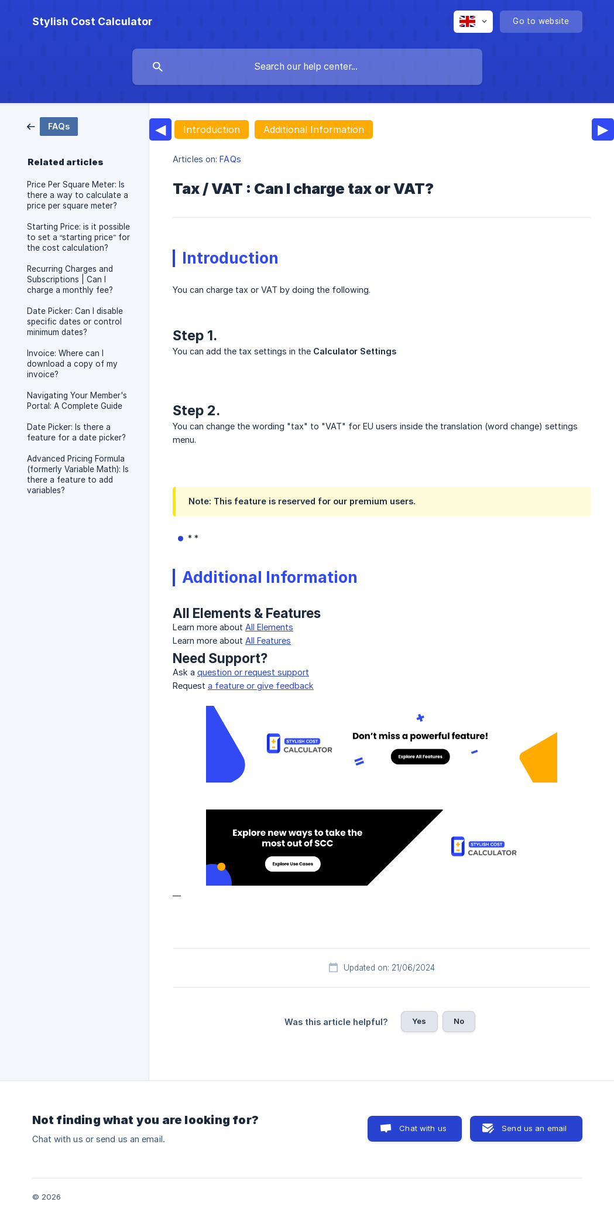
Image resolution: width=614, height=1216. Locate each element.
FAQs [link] (230, 159)
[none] (92, 22)
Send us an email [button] (534, 1128)
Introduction (211, 129)
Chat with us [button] (423, 1128)
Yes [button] (419, 1021)
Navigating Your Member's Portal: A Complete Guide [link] (77, 401)
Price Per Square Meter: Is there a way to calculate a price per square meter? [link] (77, 195)
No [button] (459, 1021)
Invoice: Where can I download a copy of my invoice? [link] (72, 364)
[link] (52, 125)
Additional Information (313, 129)
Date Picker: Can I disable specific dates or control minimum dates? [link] (75, 321)
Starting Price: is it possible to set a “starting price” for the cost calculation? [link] (78, 237)
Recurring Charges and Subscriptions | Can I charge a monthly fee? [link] (70, 279)
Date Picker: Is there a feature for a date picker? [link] (76, 432)
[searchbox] (307, 67)
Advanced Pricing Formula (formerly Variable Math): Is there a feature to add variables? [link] (78, 474)
